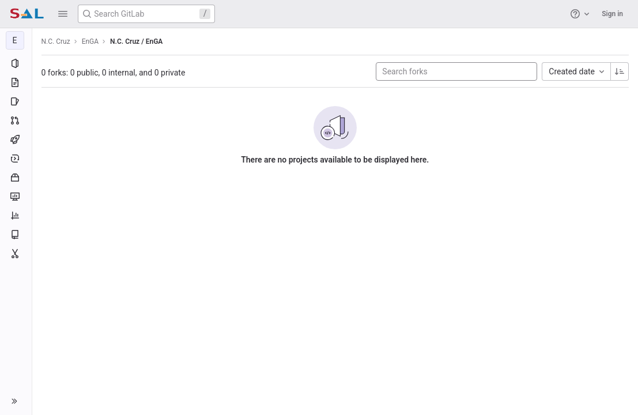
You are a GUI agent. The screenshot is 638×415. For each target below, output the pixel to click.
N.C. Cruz (55, 41)
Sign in (612, 14)
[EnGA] (16, 40)
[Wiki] (16, 234)
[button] (63, 14)
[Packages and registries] (16, 177)
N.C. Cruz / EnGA (137, 41)
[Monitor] (16, 196)
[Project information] (16, 63)
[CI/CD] (16, 139)
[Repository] (16, 82)
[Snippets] (16, 253)
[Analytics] (16, 215)
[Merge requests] (16, 120)
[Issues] (16, 101)
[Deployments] (16, 158)
